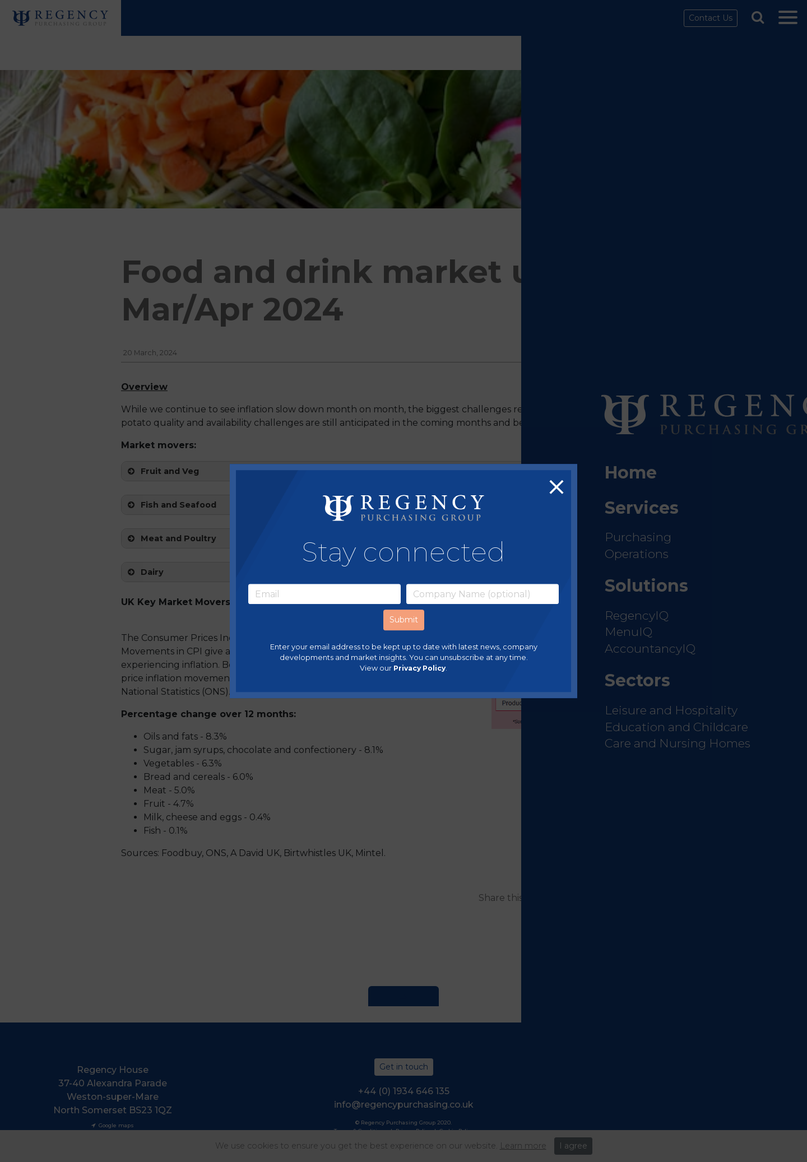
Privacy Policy (419, 668)
